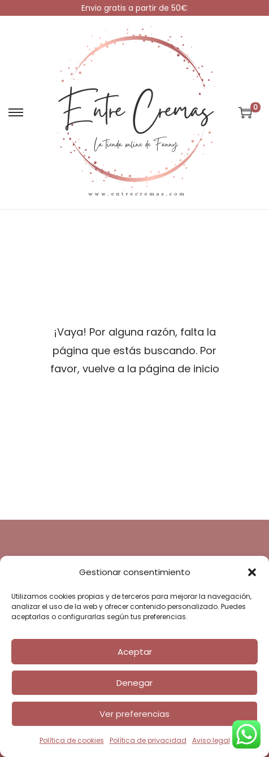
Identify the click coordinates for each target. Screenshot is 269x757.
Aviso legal (211, 740)
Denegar (134, 683)
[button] (252, 572)
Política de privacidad (148, 740)
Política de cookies (72, 740)
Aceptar (135, 652)
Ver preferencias (134, 714)
